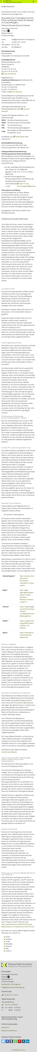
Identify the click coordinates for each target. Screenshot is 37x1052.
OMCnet (20, 702)
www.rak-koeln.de (8, 73)
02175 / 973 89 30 (9, 1004)
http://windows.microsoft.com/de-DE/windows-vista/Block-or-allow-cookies (27, 580)
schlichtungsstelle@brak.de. (26, 186)
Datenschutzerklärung (8, 1030)
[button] (3, 1041)
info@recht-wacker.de (14, 91)
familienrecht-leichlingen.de (10, 984)
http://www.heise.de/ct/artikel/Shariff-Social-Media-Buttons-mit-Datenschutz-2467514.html (17, 925)
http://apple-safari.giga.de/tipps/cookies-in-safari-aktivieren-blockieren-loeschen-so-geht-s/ (27, 596)
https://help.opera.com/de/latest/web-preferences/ (27, 635)
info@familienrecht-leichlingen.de (12, 987)
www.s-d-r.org (23, 183)
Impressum (5, 1027)
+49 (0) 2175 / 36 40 (11, 994)
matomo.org (5, 751)
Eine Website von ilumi (18, 1050)
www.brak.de (19, 136)
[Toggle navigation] (33, 1)
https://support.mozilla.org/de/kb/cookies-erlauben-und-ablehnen (27, 624)
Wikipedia (13, 751)
